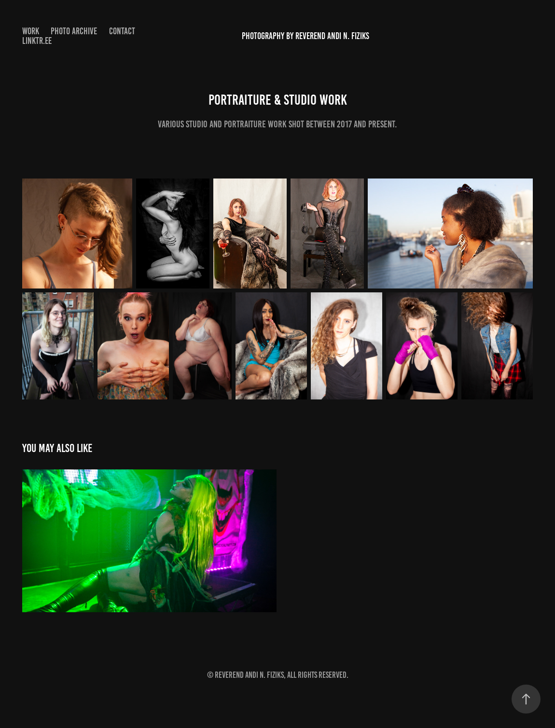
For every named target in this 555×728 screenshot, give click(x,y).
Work (30, 31)
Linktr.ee (37, 41)
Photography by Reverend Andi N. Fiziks (305, 36)
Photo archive (74, 31)
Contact (122, 31)
